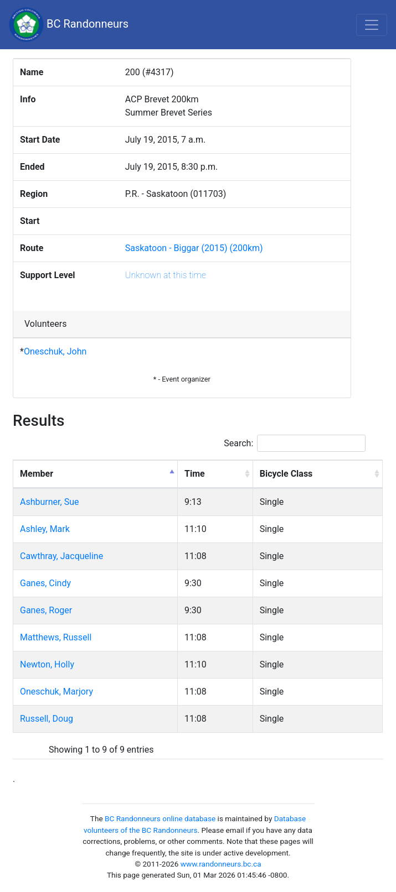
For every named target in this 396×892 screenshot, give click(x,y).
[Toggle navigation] (371, 25)
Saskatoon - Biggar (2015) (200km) (194, 248)
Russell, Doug (46, 718)
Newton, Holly (47, 664)
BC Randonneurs (68, 24)
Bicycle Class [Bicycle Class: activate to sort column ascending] (286, 473)
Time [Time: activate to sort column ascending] (194, 473)
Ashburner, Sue (49, 502)
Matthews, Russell (55, 637)
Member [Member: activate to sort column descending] (36, 473)
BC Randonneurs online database (160, 818)
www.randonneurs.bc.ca (221, 863)
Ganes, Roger (46, 610)
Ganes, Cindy (45, 583)
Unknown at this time (165, 275)
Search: (295, 443)
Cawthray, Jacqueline (61, 556)
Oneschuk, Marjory (56, 691)
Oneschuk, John (55, 351)
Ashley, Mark (45, 529)
